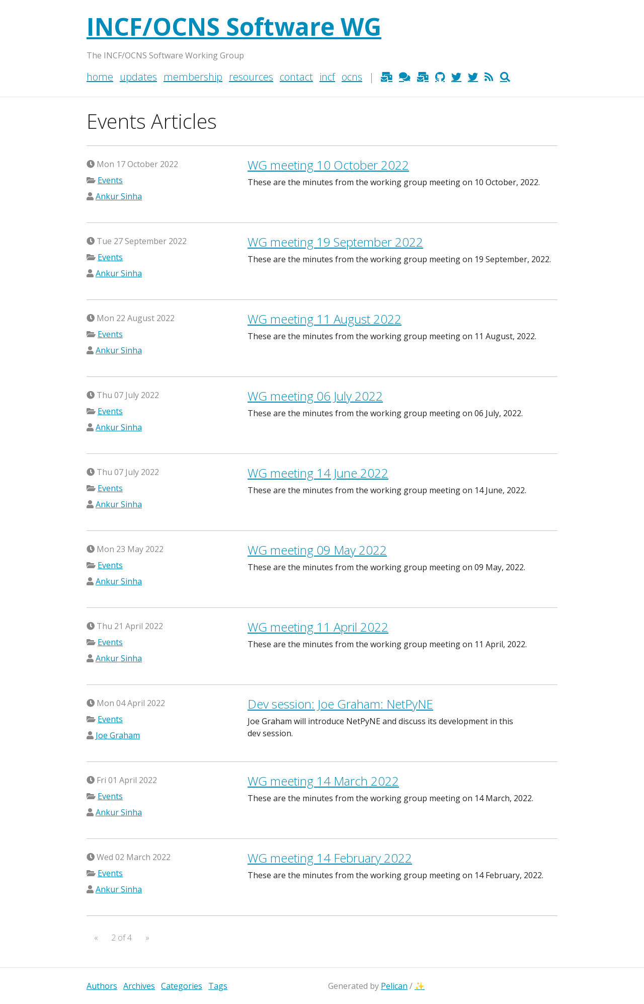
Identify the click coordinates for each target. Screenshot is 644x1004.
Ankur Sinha (119, 196)
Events (110, 180)
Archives (139, 985)
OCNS (352, 77)
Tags (217, 985)
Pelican (394, 985)
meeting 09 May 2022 (317, 550)
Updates (138, 77)
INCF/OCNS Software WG (234, 26)
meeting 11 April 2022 (318, 627)
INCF (327, 77)
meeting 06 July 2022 (315, 396)
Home (100, 77)
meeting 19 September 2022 (335, 242)
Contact (296, 77)
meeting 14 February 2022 (330, 857)
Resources (251, 77)
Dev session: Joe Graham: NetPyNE (340, 704)
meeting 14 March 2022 (323, 781)
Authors (102, 985)
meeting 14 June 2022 (318, 473)
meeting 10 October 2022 (328, 165)
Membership (193, 77)
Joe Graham (118, 735)
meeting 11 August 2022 (324, 319)
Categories (181, 985)
